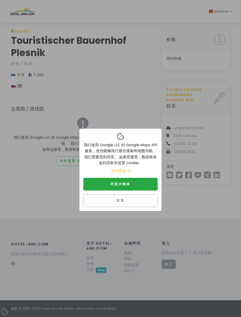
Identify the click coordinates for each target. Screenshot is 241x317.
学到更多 (120, 171)
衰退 (120, 201)
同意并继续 (120, 184)
